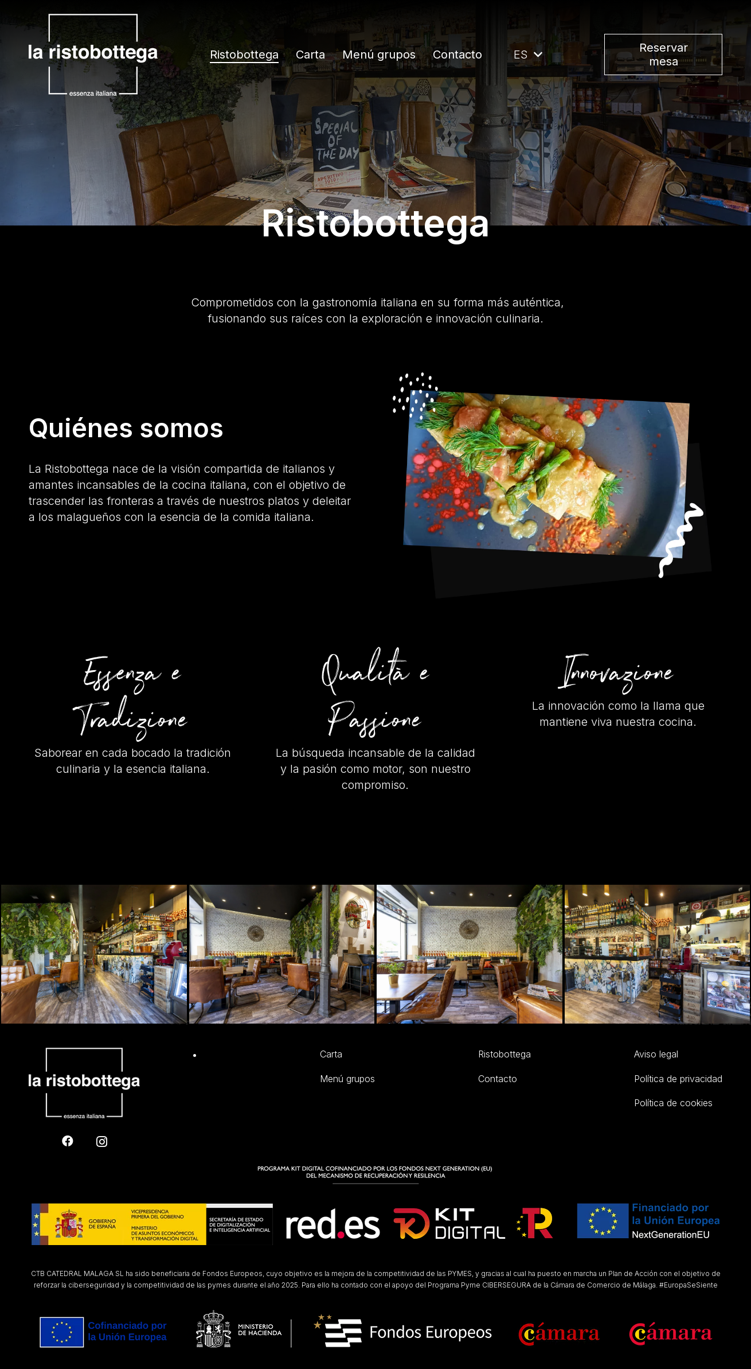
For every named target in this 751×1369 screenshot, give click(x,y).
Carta (331, 1054)
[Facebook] (67, 1141)
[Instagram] (101, 1141)
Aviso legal (656, 1054)
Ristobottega (504, 1054)
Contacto (497, 1078)
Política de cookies (673, 1103)
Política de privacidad (678, 1078)
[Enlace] (93, 55)
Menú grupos (347, 1078)
